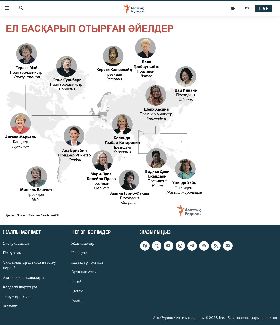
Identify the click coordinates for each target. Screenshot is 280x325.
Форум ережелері (18, 297)
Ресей (76, 282)
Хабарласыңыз (16, 244)
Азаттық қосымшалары (23, 278)
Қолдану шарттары (20, 287)
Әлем (76, 301)
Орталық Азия (84, 272)
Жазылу (10, 306)
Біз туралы (12, 253)
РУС (248, 8)
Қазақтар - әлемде (87, 263)
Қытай (77, 291)
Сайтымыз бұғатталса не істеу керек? (29, 265)
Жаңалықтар (82, 244)
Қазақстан (80, 253)
